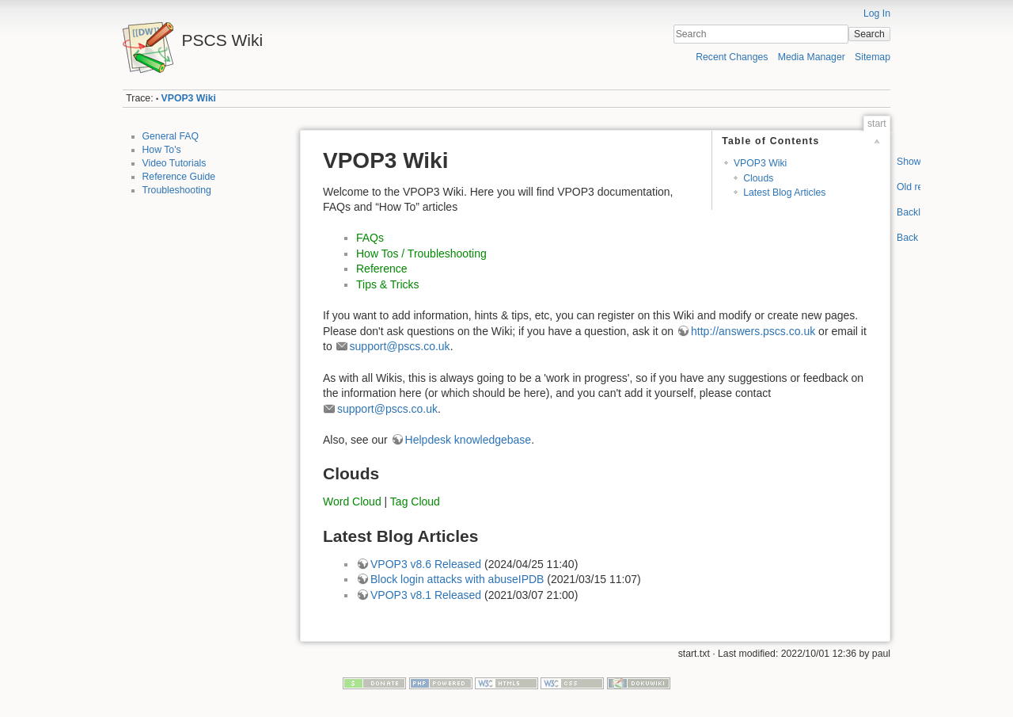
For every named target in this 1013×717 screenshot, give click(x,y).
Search (869, 34)
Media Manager (811, 57)
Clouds (758, 178)
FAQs (370, 237)
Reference (382, 268)
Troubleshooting (176, 190)
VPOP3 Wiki (188, 98)
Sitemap (872, 57)
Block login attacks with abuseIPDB (457, 579)
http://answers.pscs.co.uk (753, 331)
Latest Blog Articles (784, 192)
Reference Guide (179, 176)
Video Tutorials (174, 163)
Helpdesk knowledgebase (468, 439)
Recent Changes (732, 57)
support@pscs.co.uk (400, 346)
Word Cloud (352, 501)
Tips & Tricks (387, 284)
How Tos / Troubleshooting (421, 253)
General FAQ (170, 136)
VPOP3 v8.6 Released (425, 564)
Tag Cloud (415, 501)
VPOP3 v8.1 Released (425, 595)
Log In (876, 13)
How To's (161, 149)
